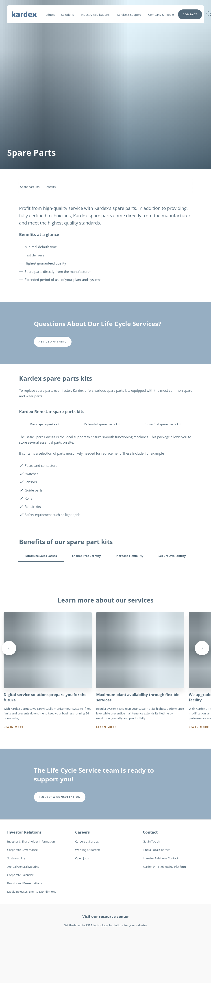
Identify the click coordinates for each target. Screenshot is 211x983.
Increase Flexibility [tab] (129, 556)
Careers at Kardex (87, 841)
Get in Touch (151, 841)
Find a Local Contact (156, 850)
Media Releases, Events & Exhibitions (31, 892)
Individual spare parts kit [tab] (163, 424)
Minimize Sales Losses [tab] (41, 556)
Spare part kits (29, 187)
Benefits (50, 187)
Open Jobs (82, 858)
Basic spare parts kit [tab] (45, 424)
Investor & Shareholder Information (31, 841)
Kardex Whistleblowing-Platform (164, 866)
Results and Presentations (24, 883)
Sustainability (16, 858)
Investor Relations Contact (160, 858)
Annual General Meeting (23, 866)
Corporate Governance (22, 850)
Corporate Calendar (20, 875)
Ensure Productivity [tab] (86, 556)
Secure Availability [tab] (172, 556)
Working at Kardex (87, 850)
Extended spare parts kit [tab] (102, 424)
